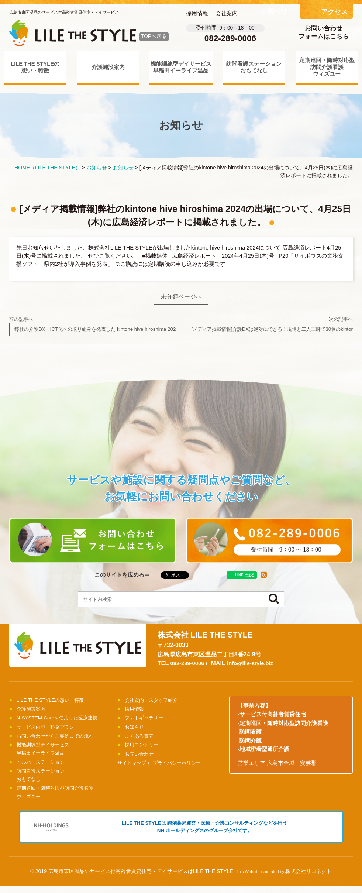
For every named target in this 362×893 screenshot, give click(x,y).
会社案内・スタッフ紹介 (155, 703)
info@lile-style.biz (255, 666)
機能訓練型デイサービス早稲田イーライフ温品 (181, 67)
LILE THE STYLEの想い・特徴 (35, 67)
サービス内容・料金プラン (50, 730)
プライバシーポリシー (181, 766)
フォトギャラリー (147, 721)
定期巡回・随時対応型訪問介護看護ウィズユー (327, 67)
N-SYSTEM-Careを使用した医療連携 (62, 721)
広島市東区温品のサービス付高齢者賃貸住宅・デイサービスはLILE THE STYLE (140, 879)
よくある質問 (141, 739)
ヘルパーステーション (44, 765)
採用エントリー (144, 748)
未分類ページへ (181, 297)
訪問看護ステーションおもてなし (254, 67)
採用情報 (197, 13)
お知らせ (136, 730)
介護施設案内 (108, 67)
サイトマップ (132, 766)
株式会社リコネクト (308, 879)
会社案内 (227, 13)
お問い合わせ (141, 757)
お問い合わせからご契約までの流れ (61, 739)
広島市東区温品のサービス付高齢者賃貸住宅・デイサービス (64, 12)
